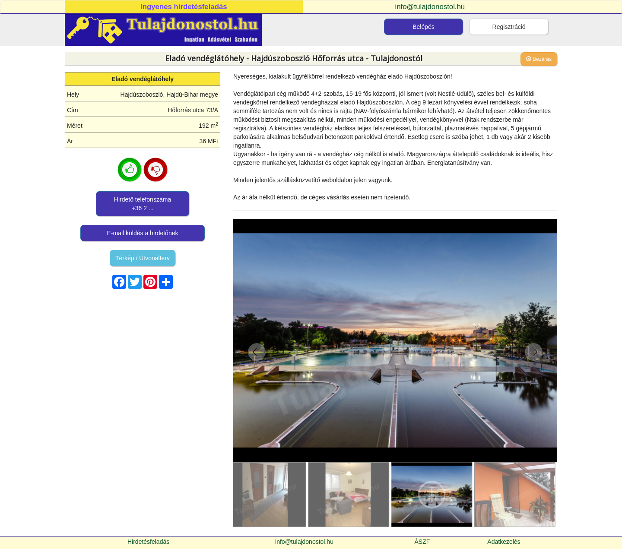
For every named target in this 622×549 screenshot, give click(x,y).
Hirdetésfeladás (148, 541)
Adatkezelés (503, 541)
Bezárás (539, 59)
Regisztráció (509, 26)
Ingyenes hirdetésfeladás (183, 7)
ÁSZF (422, 541)
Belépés (424, 26)
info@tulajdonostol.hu (430, 7)
